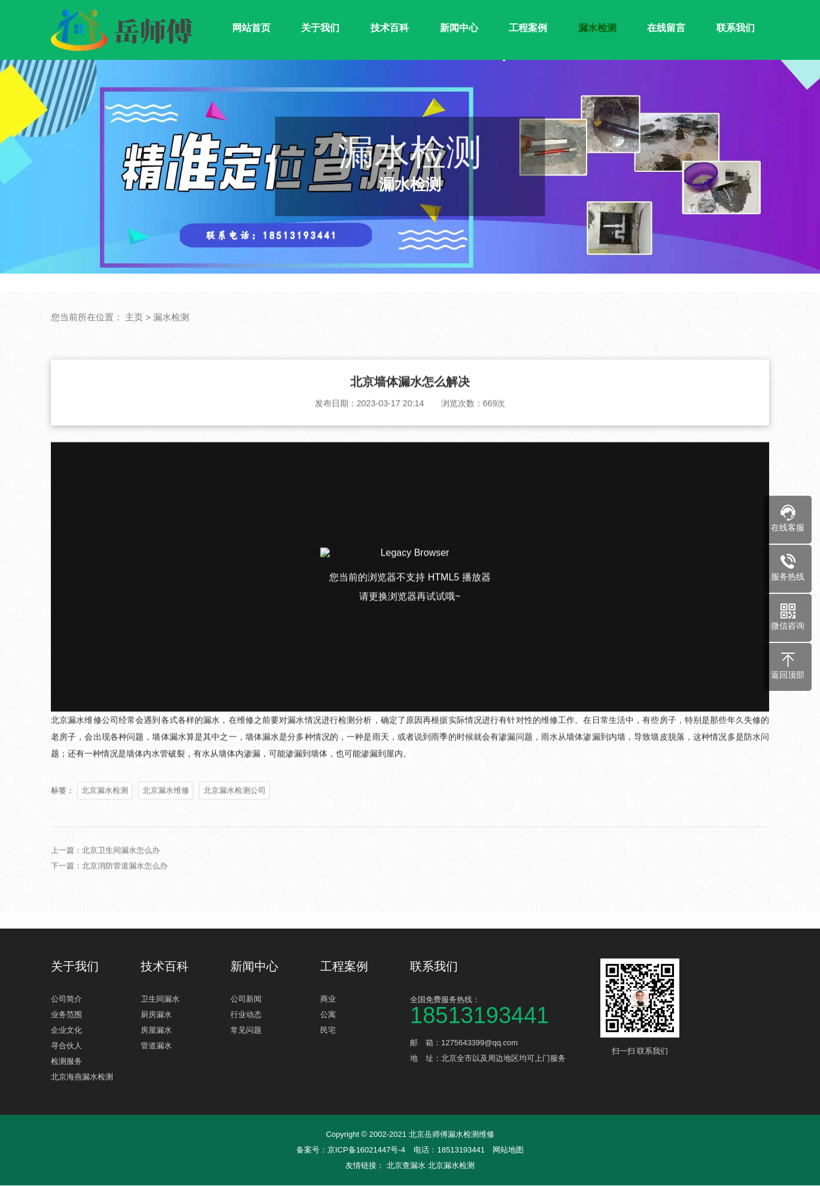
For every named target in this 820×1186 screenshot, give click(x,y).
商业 (328, 999)
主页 (134, 317)
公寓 (328, 1015)
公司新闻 (246, 999)
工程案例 (528, 28)
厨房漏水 (156, 1015)
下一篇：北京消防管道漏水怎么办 (109, 882)
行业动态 (246, 1015)
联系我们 (735, 28)
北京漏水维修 (165, 806)
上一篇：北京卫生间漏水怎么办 (105, 866)
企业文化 (66, 1030)
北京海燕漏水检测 (82, 1077)
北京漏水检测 (104, 806)
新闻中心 (459, 28)
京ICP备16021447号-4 (366, 1150)
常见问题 (246, 1030)
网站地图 (508, 1150)
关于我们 (320, 28)
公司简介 (66, 999)
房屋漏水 (156, 1030)
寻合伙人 (66, 1046)
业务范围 (66, 1015)
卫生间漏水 (160, 999)
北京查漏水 (407, 1165)
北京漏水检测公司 (235, 806)
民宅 (328, 1030)
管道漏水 (156, 1046)
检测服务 (66, 1061)
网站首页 (251, 28)
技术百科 (389, 28)
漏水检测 (597, 28)
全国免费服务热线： (500, 1009)
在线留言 (666, 28)
